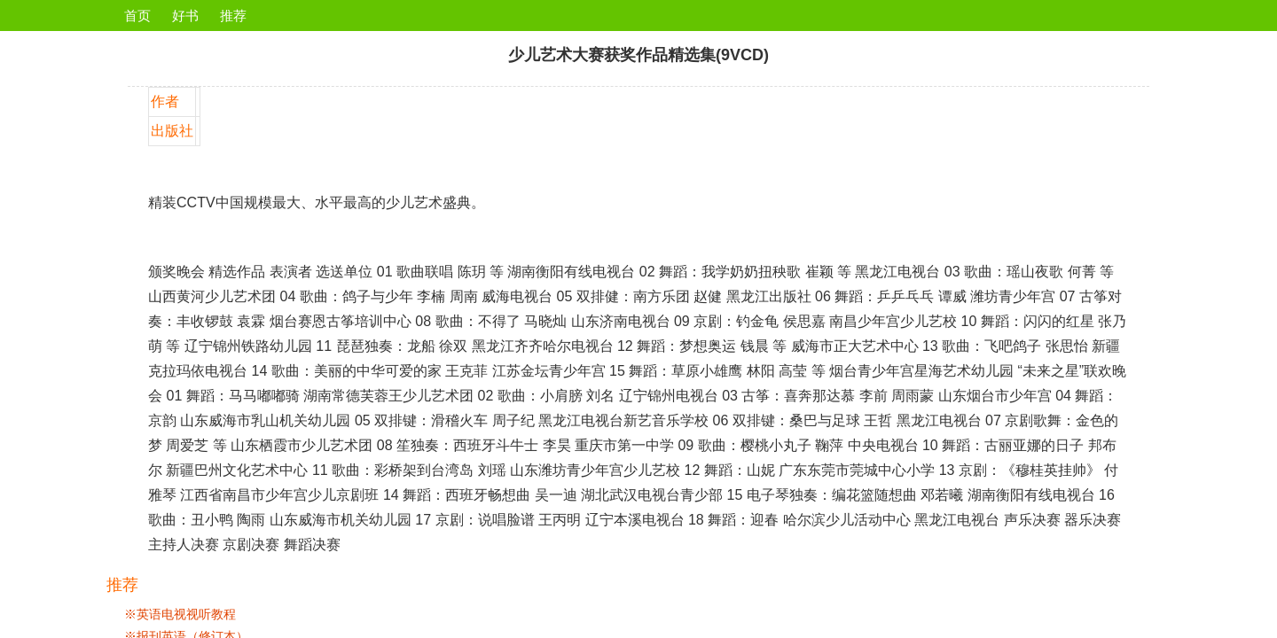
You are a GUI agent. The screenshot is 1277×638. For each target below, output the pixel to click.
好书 (185, 15)
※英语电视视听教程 (180, 614)
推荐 (233, 15)
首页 (137, 15)
